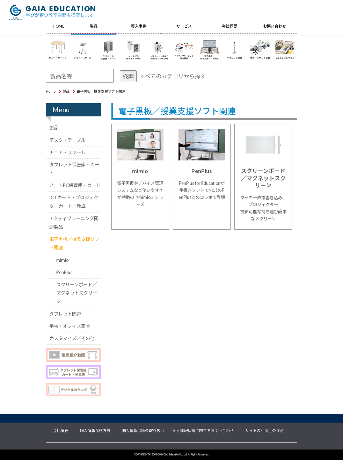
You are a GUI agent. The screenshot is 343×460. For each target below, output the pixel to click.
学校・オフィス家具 (69, 326)
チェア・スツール (67, 152)
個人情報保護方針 (95, 430)
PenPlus (64, 272)
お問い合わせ (274, 26)
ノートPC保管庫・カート (75, 185)
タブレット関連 (65, 314)
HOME (58, 26)
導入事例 (138, 26)
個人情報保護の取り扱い (143, 430)
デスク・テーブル (67, 140)
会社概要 (229, 26)
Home (51, 91)
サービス (184, 26)
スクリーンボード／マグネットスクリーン (76, 293)
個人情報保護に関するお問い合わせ (203, 430)
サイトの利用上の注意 (264, 430)
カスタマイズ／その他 (72, 338)
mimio (62, 260)
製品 (93, 26)
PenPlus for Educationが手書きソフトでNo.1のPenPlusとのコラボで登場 (201, 190)
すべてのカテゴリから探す (173, 76)
